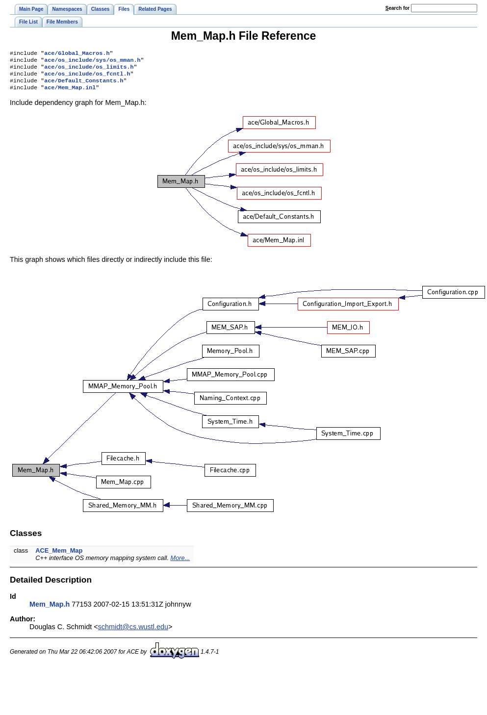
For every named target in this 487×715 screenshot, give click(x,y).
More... (180, 563)
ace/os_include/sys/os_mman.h (92, 62)
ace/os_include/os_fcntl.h (87, 77)
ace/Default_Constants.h (83, 85)
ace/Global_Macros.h (76, 54)
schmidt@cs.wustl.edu (133, 633)
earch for (397, 8)
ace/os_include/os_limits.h (88, 70)
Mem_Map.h (49, 610)
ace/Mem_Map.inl (70, 93)
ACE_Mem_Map (58, 556)
